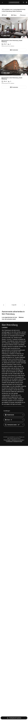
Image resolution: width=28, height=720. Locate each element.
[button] (26, 2)
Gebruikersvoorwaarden (17, 714)
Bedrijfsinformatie (18, 715)
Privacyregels (7, 714)
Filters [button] (14, 15)
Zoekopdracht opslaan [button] (14, 718)
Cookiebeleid (9, 715)
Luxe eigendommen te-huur (9, 591)
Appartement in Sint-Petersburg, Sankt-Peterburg (12, 41)
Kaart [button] (4, 15)
